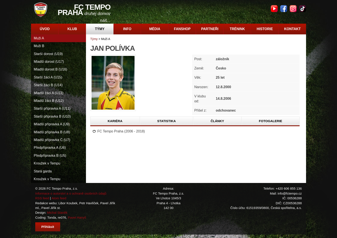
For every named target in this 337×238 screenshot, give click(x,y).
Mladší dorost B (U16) (50, 69)
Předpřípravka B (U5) (50, 155)
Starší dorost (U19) (48, 54)
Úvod (45, 29)
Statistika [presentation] (166, 121)
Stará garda (43, 171)
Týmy (99, 29)
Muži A (39, 38)
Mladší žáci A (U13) (48, 93)
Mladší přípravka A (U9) (52, 124)
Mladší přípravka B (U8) (52, 132)
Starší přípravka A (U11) (52, 108)
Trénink (237, 29)
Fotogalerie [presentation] (270, 121)
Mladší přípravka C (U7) (52, 140)
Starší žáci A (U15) (48, 77)
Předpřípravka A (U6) (50, 147)
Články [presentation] (217, 121)
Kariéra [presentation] (115, 121)
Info (127, 29)
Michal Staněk (57, 212)
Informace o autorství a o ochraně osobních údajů (70, 193)
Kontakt (292, 29)
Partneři (210, 29)
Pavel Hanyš (77, 217)
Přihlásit (47, 227)
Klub (72, 29)
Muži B (39, 46)
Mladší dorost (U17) (49, 61)
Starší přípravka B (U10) (52, 116)
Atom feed (59, 198)
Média (154, 29)
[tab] (115, 121)
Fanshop (182, 29)
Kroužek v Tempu (47, 163)
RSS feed (42, 198)
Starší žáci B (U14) (48, 85)
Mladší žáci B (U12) (49, 101)
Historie (265, 29)
